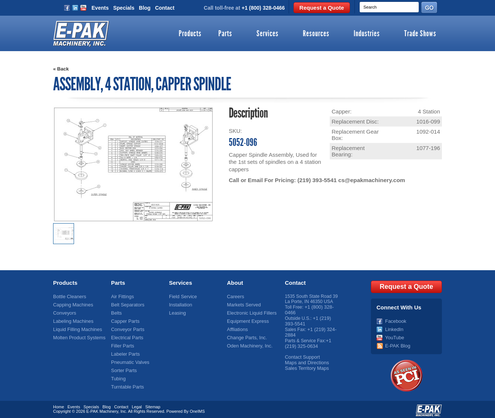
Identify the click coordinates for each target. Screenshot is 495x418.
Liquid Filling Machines (75, 327)
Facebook (395, 319)
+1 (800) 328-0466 (263, 8)
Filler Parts (121, 343)
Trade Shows (420, 33)
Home (58, 404)
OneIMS (197, 408)
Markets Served (242, 304)
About (235, 283)
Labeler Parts (124, 351)
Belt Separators (126, 304)
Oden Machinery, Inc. (248, 343)
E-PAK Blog (396, 343)
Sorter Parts (123, 366)
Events (100, 8)
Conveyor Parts (126, 327)
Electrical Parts (126, 335)
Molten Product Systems (77, 335)
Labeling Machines (71, 319)
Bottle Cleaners (68, 296)
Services (267, 33)
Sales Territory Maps (305, 364)
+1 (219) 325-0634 (308, 341)
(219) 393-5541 (316, 180)
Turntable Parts (126, 382)
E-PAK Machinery (102, 408)
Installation (179, 304)
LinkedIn (393, 327)
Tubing (117, 374)
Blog (145, 8)
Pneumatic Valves (129, 359)
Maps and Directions (305, 359)
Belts (116, 312)
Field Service (182, 296)
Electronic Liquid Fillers (250, 312)
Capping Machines (71, 304)
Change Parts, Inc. (245, 335)
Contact (165, 8)
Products (190, 33)
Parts (225, 33)
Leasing (177, 312)
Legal (137, 404)
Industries (367, 33)
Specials (124, 8)
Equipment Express (246, 319)
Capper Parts (124, 319)
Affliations (236, 327)
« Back (61, 69)
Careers (235, 296)
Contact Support (301, 353)
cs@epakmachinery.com (369, 180)
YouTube (394, 335)
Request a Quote (321, 7)
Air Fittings (121, 296)
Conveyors (63, 312)
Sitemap (152, 404)
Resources (316, 33)
